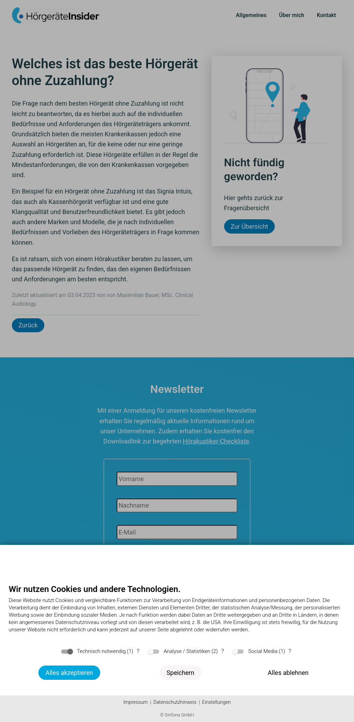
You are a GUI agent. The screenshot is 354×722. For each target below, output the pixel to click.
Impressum (135, 702)
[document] (177, 614)
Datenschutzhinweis (175, 702)
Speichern (180, 672)
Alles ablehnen (288, 672)
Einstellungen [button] (216, 702)
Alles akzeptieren (69, 672)
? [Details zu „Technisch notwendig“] (138, 651)
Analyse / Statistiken (187, 651)
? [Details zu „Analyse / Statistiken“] (222, 651)
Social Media (263, 651)
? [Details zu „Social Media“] (290, 651)
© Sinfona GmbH (177, 714)
